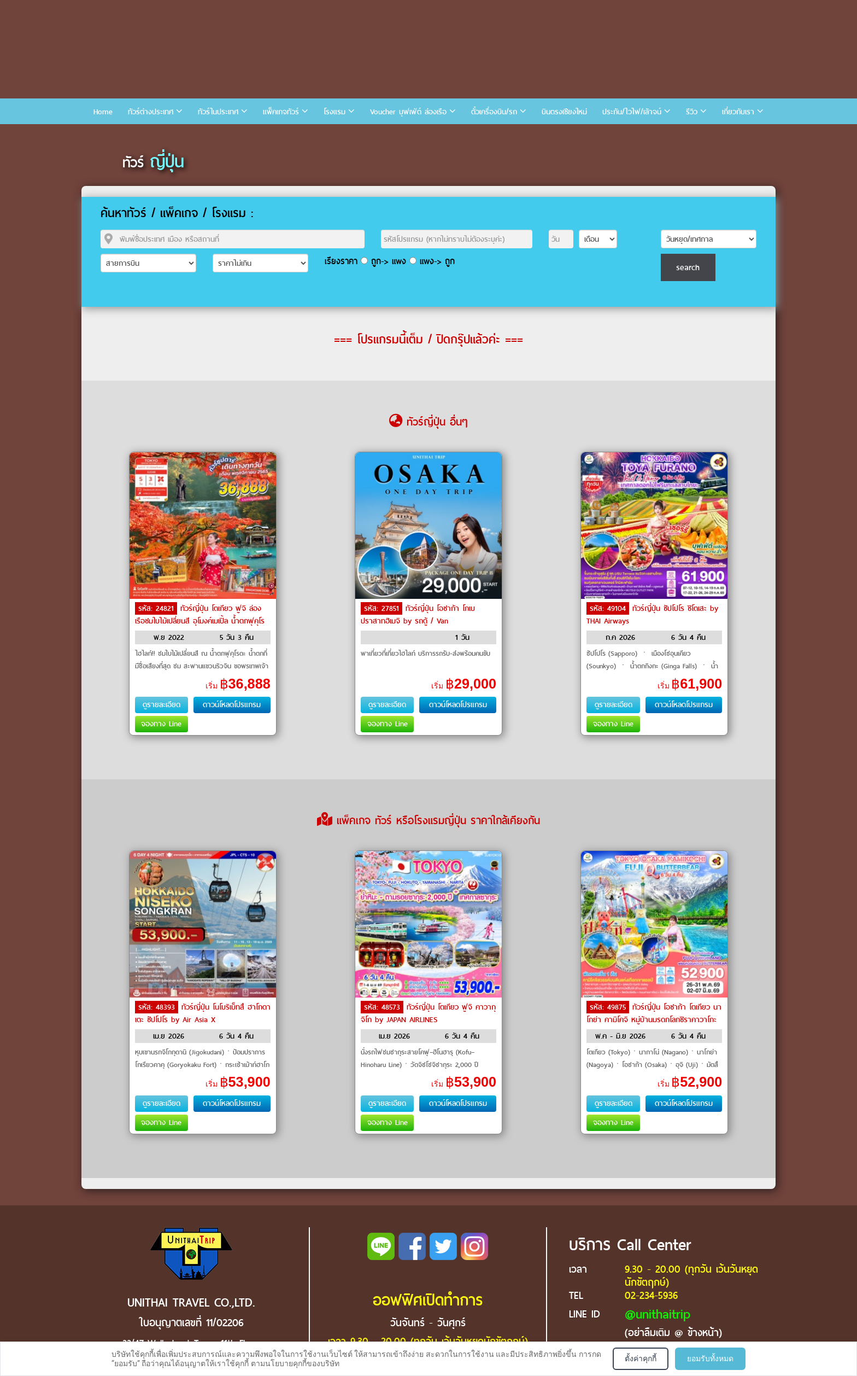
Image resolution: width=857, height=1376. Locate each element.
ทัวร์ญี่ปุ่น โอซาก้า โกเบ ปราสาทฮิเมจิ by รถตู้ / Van (418, 614)
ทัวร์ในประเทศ (218, 112)
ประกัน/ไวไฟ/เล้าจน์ (631, 112)
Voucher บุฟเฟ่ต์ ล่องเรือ (408, 112)
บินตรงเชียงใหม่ (564, 112)
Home (103, 112)
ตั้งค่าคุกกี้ (640, 1358)
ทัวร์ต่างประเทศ (150, 112)
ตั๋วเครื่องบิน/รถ (494, 112)
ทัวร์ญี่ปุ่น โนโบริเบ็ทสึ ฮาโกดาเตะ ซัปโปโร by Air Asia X (203, 1013)
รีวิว (691, 112)
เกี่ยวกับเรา (738, 112)
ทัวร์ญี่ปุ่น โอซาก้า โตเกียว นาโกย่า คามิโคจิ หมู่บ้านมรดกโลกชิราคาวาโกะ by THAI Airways (653, 1019)
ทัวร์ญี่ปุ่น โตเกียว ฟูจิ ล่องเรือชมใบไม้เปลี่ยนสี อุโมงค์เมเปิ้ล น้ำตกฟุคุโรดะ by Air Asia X (200, 620)
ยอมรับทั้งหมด (710, 1358)
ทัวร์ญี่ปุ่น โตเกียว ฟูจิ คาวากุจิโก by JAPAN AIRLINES (428, 1013)
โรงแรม (334, 112)
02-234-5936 (651, 1295)
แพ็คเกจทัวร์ (281, 112)
